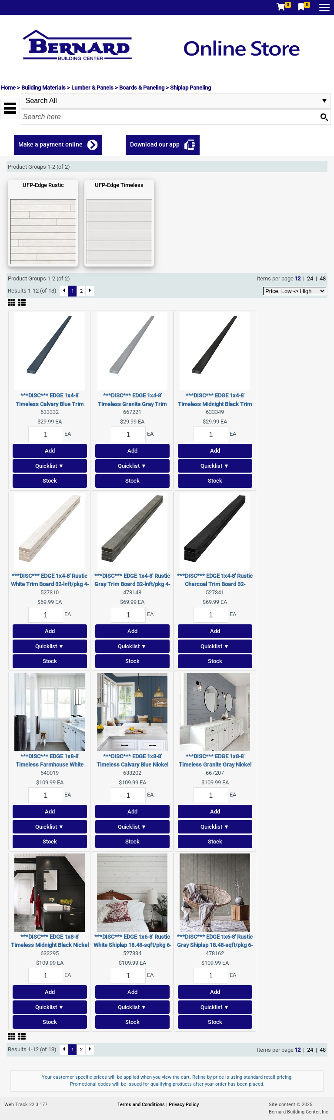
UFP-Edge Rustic (43, 185)
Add (50, 450)
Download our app (155, 144)
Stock (50, 480)
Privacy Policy (184, 1104)
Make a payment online (50, 144)
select (324, 100)
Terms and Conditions (141, 1104)
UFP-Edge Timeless (119, 185)
